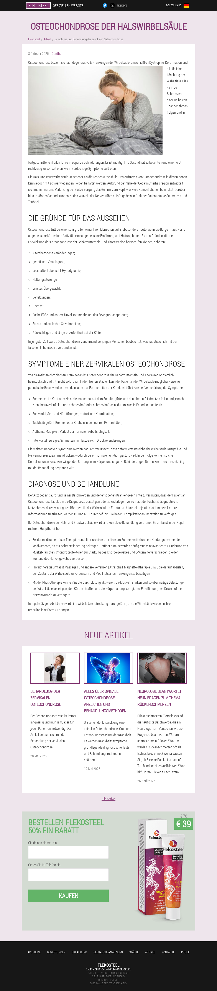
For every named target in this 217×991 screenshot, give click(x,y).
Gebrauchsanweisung (108, 952)
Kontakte (168, 952)
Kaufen (68, 896)
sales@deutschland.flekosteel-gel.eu (108, 969)
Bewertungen (56, 952)
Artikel (150, 952)
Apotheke (34, 952)
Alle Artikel (108, 799)
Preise (185, 952)
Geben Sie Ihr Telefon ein (44, 865)
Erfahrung (79, 952)
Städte (134, 952)
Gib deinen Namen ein (42, 842)
